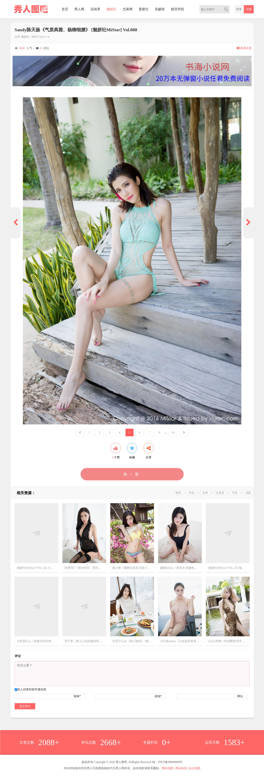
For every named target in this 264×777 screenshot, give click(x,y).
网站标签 (181, 768)
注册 (249, 9)
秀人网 (79, 9)
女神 (205, 492)
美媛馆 (160, 9)
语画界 (95, 9)
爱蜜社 (144, 9)
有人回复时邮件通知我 (31, 689)
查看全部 (244, 48)
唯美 (178, 492)
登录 (239, 9)
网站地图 (167, 768)
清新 (248, 492)
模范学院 (177, 9)
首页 (65, 9)
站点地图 (194, 768)
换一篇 (132, 474)
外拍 (192, 492)
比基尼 (220, 492)
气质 (235, 492)
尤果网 (128, 9)
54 (173, 432)
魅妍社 (111, 9)
